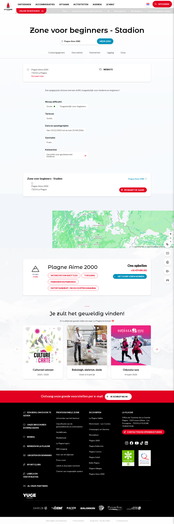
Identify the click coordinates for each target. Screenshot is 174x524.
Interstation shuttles (64, 275)
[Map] (87, 221)
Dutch (147, 4)
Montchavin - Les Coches (100, 424)
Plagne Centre (95, 451)
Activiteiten (80, 4)
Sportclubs (32, 464)
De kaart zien (37, 76)
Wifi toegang (61, 449)
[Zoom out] (171, 238)
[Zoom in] (171, 234)
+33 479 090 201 (139, 270)
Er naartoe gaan (134, 190)
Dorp (123, 52)
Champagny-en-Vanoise (99, 429)
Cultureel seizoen (43, 369)
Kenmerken (94, 52)
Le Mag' (110, 4)
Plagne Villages (95, 468)
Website (106, 69)
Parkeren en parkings (63, 282)
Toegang (89, 275)
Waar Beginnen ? (138, 11)
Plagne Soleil (94, 457)
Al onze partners (35, 486)
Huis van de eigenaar (65, 454)
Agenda (97, 4)
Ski (109, 11)
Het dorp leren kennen (131, 276)
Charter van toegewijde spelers (69, 471)
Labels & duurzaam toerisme (68, 466)
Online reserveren (31, 11)
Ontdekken (24, 4)
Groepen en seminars (37, 455)
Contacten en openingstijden (144, 432)
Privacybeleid (78, 521)
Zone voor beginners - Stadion (159, 11)
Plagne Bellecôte (96, 446)
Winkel (29, 437)
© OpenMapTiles (138, 247)
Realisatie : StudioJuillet (100, 521)
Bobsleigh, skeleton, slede (87, 369)
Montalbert (94, 435)
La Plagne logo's (63, 443)
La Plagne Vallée (96, 418)
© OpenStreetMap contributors (156, 247)
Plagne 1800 (94, 440)
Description (77, 52)
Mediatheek (61, 438)
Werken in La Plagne (36, 446)
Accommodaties (45, 4)
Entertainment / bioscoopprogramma (73, 288)
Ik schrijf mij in (119, 396)
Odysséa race (131, 369)
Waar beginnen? (121, 11)
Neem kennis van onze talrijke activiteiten (88, 11)
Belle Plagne (94, 463)
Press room (61, 460)
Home (66, 11)
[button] (156, 349)
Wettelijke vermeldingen (56, 521)
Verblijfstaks (61, 432)
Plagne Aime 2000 (137, 179)
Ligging (110, 52)
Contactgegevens (56, 52)
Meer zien (105, 41)
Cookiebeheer (122, 521)
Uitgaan (64, 4)
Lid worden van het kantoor (67, 418)
